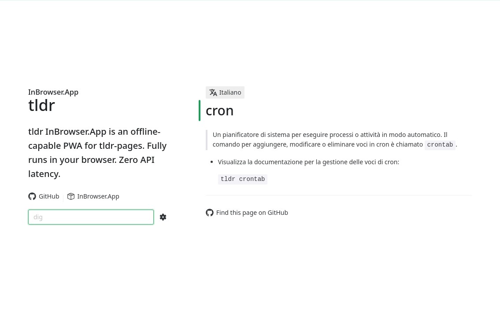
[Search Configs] (163, 217)
